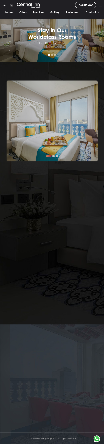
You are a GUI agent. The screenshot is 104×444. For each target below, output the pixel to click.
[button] (49, 193)
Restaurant (72, 12)
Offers (23, 12)
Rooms (8, 12)
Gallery (55, 12)
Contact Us (93, 12)
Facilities (38, 12)
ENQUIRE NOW (86, 5)
